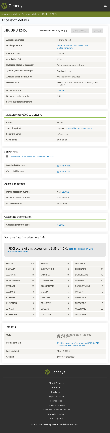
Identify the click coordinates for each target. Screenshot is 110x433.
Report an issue (56, 396)
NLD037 (60, 102)
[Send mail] (7, 156)
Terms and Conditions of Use (56, 409)
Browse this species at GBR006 (79, 128)
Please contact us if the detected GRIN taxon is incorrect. (29, 156)
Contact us (56, 387)
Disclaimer (56, 392)
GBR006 (60, 90)
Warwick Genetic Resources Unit (72, 45)
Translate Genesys (56, 405)
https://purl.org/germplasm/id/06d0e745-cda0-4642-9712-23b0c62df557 (78, 344)
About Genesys (56, 383)
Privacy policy (56, 418)
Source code (56, 400)
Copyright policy (56, 414)
